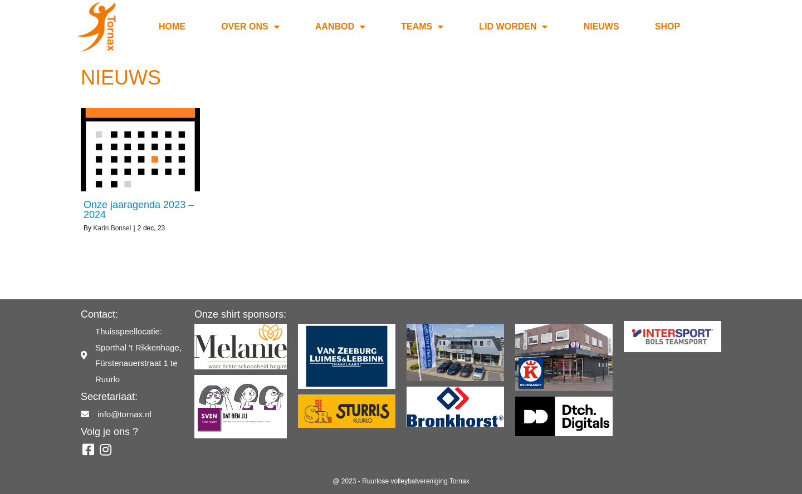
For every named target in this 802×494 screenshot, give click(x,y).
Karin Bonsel (112, 228)
